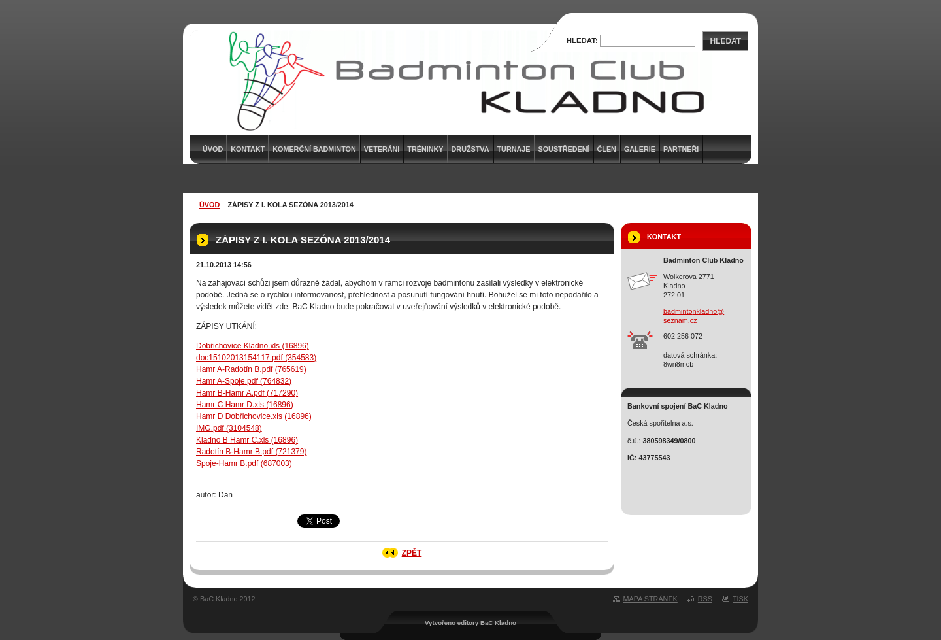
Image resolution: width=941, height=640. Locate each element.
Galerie (639, 149)
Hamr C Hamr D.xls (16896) (244, 404)
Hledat (725, 41)
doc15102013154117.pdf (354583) (256, 357)
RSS (705, 599)
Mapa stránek (650, 599)
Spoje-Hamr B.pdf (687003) (244, 463)
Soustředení (563, 149)
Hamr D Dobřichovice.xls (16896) (254, 416)
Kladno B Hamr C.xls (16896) (247, 440)
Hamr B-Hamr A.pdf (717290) (247, 392)
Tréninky (425, 149)
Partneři (681, 149)
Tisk (740, 599)
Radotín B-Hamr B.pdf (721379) (251, 451)
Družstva (470, 149)
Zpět (412, 553)
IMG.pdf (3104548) (229, 428)
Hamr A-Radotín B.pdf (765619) (251, 369)
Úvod (209, 205)
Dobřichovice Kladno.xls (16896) (252, 345)
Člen (606, 149)
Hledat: (582, 40)
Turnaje (514, 149)
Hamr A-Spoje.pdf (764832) (243, 381)
